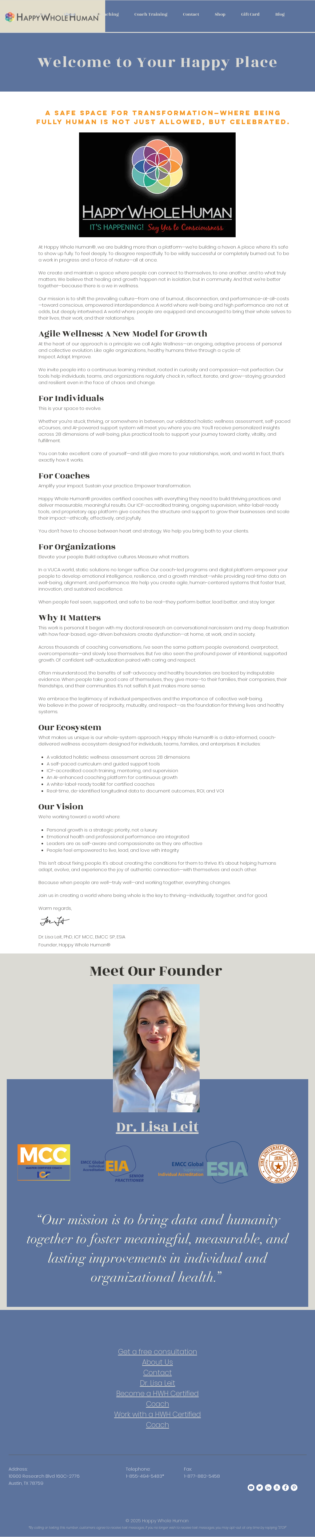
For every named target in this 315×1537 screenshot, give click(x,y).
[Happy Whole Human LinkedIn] (268, 1487)
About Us (157, 1362)
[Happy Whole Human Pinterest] (294, 1487)
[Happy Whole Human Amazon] (276, 1487)
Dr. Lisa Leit (157, 1383)
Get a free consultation (157, 1352)
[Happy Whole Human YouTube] (251, 1487)
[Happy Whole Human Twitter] (259, 1487)
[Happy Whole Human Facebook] (285, 1487)
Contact (157, 1373)
